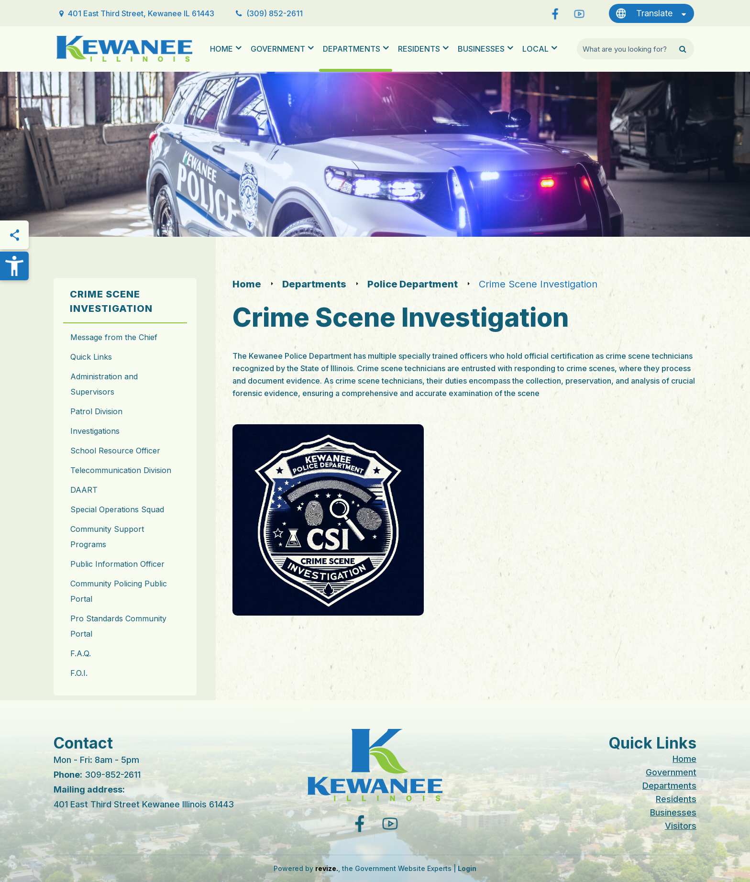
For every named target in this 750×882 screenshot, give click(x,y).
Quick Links (91, 357)
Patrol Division (96, 411)
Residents (419, 49)
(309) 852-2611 (274, 13)
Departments (351, 49)
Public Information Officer (117, 564)
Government (278, 49)
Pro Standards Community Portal (118, 626)
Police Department (412, 284)
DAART (84, 490)
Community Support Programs (107, 536)
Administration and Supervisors (104, 384)
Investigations (95, 431)
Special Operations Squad (117, 509)
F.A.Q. (80, 653)
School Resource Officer (115, 450)
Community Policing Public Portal (118, 591)
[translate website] (651, 13)
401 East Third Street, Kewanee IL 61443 (141, 13)
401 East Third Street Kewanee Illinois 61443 (144, 804)
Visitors (680, 826)
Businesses (481, 49)
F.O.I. (79, 673)
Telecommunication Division (120, 470)
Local (535, 49)
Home (221, 49)
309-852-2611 (113, 775)
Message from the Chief (113, 337)
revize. (326, 868)
